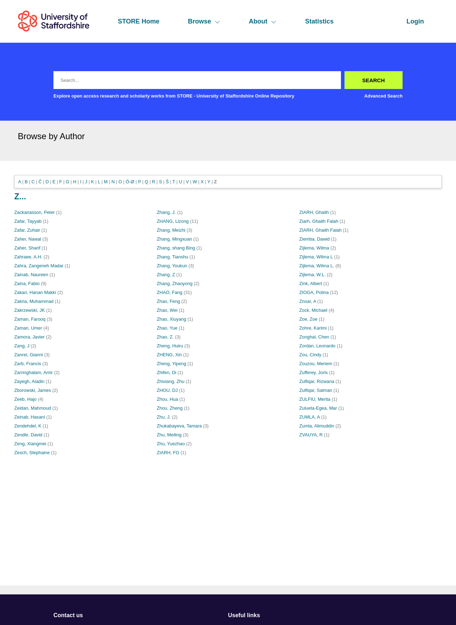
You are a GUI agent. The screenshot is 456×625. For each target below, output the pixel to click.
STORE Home (139, 21)
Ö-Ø (130, 181)
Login (415, 21)
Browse (204, 21)
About (262, 21)
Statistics (319, 21)
